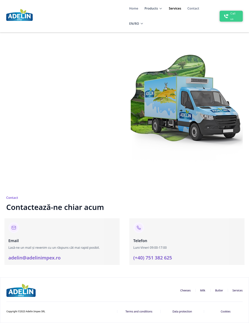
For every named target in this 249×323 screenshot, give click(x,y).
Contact (193, 8)
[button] (153, 8)
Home (133, 8)
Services (175, 8)
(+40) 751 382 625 (154, 257)
